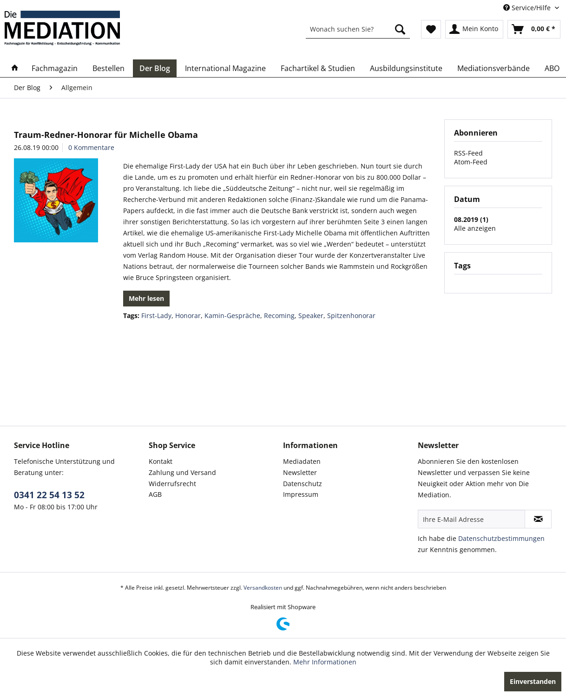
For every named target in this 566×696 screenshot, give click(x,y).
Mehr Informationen (324, 661)
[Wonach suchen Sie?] (358, 29)
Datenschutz (302, 483)
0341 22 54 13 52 (49, 495)
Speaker (310, 315)
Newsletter (300, 472)
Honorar (188, 315)
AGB (155, 494)
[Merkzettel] (431, 29)
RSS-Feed (468, 153)
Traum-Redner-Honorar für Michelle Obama (106, 134)
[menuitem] (358, 29)
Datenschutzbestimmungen (501, 538)
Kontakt (160, 461)
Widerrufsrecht (172, 483)
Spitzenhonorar (351, 315)
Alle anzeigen (475, 228)
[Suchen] (400, 29)
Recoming (279, 315)
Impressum (300, 494)
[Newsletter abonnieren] (538, 519)
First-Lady (156, 315)
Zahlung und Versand (182, 472)
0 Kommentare (91, 147)
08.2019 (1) (471, 219)
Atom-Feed (470, 161)
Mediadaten (302, 461)
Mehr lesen (146, 298)
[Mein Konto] (474, 29)
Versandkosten (263, 588)
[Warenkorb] (533, 29)
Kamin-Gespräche (232, 315)
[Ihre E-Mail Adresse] (472, 519)
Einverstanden (533, 681)
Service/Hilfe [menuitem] (528, 7)
